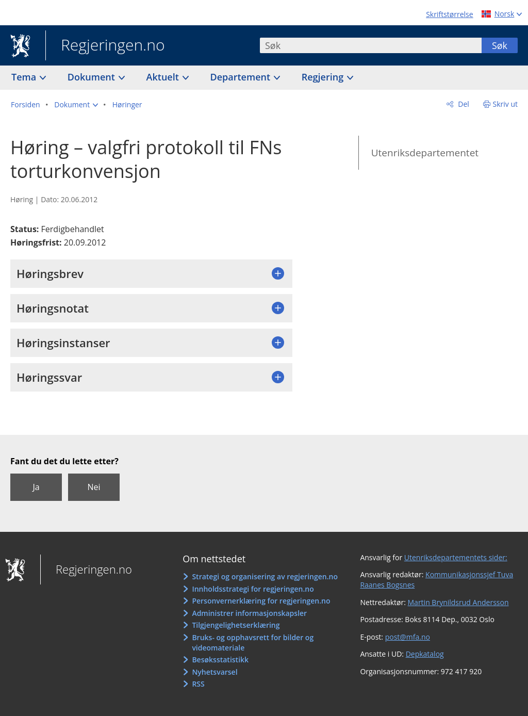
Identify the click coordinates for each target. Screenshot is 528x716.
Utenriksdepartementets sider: (455, 557)
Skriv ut (505, 104)
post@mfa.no (407, 637)
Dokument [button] (93, 77)
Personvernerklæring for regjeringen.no (261, 601)
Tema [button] (25, 77)
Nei (93, 487)
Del (462, 104)
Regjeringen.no (105, 46)
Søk (499, 45)
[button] (76, 105)
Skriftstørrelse (449, 14)
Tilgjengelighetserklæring (235, 625)
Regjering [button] (324, 77)
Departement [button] (241, 77)
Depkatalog (425, 654)
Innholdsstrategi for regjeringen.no (253, 589)
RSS (198, 684)
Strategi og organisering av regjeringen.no (265, 576)
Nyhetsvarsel (214, 672)
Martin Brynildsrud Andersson (458, 602)
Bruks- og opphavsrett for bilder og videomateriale (253, 642)
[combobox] (371, 45)
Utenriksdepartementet (424, 152)
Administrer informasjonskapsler (249, 613)
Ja (35, 487)
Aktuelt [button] (164, 77)
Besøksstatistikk (220, 659)
